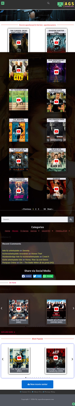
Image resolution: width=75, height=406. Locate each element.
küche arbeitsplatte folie (12, 260)
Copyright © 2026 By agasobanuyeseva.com (37, 399)
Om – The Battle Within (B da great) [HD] (36, 263)
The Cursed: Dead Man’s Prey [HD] (18, 31)
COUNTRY (47, 231)
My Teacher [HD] (18, 90)
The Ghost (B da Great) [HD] (18, 150)
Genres (35, 231)
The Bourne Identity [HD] (18, 120)
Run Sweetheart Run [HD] (56, 61)
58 (45, 209)
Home (7, 231)
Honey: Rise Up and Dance (36, 260)
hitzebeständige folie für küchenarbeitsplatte (20, 257)
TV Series (24, 231)
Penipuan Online (9, 263)
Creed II (45, 257)
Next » (50, 209)
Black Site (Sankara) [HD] (56, 150)
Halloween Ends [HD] (56, 120)
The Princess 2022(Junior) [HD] (18, 180)
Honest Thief (36, 254)
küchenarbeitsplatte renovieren (15, 254)
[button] (2, 3)
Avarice (56, 179)
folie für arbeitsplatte (10, 251)
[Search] (71, 219)
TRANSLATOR (63, 231)
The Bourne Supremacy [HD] (56, 91)
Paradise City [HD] (18, 60)
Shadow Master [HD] (56, 31)
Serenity (26, 251)
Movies (15, 231)
